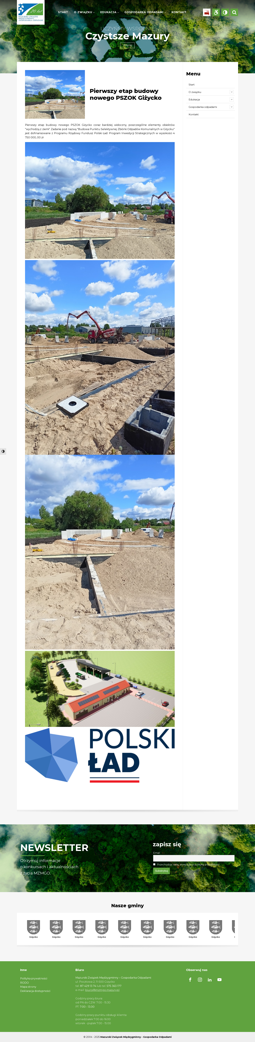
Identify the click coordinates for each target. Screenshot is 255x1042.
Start (63, 12)
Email (156, 852)
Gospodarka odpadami (143, 12)
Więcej (127, 45)
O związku (83, 12)
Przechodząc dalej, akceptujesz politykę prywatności (186, 864)
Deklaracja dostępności (35, 991)
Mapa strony (28, 986)
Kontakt (179, 12)
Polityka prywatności (33, 978)
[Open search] (234, 12)
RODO (24, 982)
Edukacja (108, 12)
